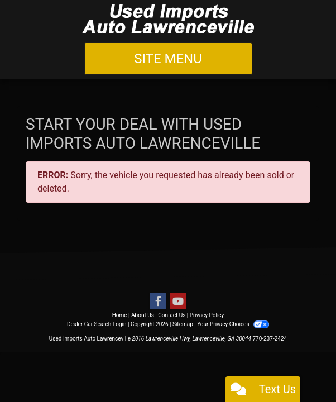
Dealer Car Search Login (97, 324)
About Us (142, 315)
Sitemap (182, 324)
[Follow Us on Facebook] (158, 301)
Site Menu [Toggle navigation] (168, 58)
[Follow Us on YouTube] (178, 301)
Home (119, 315)
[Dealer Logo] (168, 19)
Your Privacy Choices (233, 324)
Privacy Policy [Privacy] (207, 315)
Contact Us (171, 315)
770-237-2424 (269, 339)
